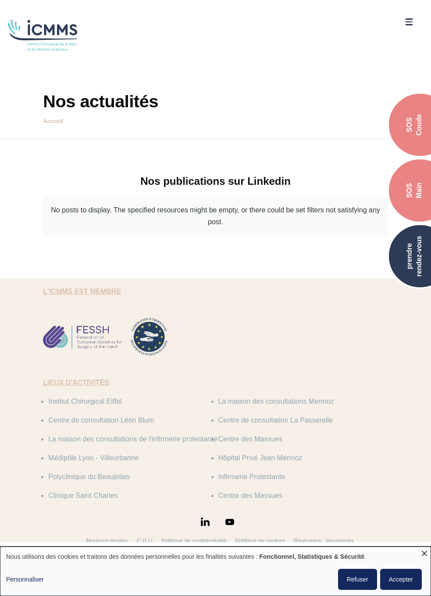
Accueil (53, 121)
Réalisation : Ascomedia (324, 540)
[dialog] (215, 571)
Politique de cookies (260, 540)
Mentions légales (107, 540)
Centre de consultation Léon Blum (101, 420)
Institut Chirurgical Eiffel (85, 401)
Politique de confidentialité (194, 540)
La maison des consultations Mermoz (276, 401)
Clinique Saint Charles (83, 495)
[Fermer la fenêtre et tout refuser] (424, 552)
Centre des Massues (250, 439)
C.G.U (145, 540)
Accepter (401, 579)
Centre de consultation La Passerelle (275, 420)
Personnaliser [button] (25, 579)
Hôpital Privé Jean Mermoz (260, 458)
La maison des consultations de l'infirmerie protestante (132, 439)
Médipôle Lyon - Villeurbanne (93, 458)
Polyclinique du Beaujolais (89, 476)
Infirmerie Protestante (251, 476)
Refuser (357, 579)
